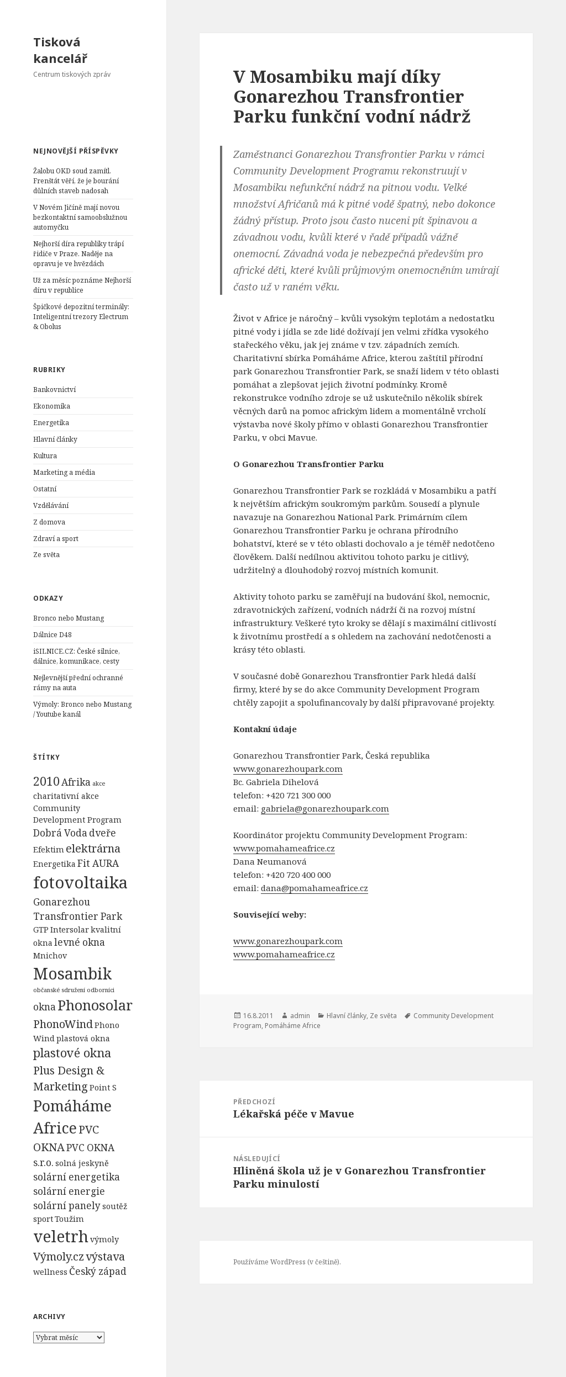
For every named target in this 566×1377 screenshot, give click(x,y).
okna (44, 1006)
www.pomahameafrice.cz (284, 848)
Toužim (69, 1219)
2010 (46, 781)
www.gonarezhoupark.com (288, 768)
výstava (105, 1256)
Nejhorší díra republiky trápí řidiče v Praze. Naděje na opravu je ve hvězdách (78, 253)
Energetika (51, 422)
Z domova (49, 522)
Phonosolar (95, 1004)
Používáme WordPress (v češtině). (287, 1262)
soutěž (114, 1206)
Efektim (48, 849)
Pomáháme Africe (293, 1025)
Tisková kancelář (60, 49)
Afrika (76, 782)
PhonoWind (63, 1023)
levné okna (79, 942)
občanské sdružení (59, 990)
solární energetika (76, 1177)
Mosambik (72, 973)
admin (300, 1015)
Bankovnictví (54, 389)
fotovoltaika (80, 882)
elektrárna (93, 848)
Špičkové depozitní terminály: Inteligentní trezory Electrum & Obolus (81, 316)
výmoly (104, 1239)
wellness (50, 1272)
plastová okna (83, 1038)
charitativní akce (66, 796)
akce (98, 783)
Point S (103, 1087)
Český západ (98, 1271)
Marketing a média (64, 472)
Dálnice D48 (52, 634)
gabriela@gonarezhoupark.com (325, 808)
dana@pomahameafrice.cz (314, 887)
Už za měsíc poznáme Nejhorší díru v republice (82, 285)
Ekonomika (51, 406)
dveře (102, 833)
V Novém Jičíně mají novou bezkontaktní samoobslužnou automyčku (80, 217)
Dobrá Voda (60, 833)
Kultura (45, 455)
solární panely (67, 1205)
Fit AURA (98, 863)
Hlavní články (55, 439)
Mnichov (50, 955)
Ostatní (44, 489)
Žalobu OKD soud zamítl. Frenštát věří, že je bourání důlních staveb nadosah (76, 180)
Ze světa (46, 554)
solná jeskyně (82, 1163)
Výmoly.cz (58, 1256)
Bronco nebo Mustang (68, 618)
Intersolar (69, 929)
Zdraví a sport (55, 538)
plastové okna (72, 1053)
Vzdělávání (51, 505)
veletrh (60, 1236)
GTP (41, 929)
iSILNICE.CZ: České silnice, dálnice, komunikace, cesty (76, 656)
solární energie (69, 1191)
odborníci (100, 990)
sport (43, 1219)
